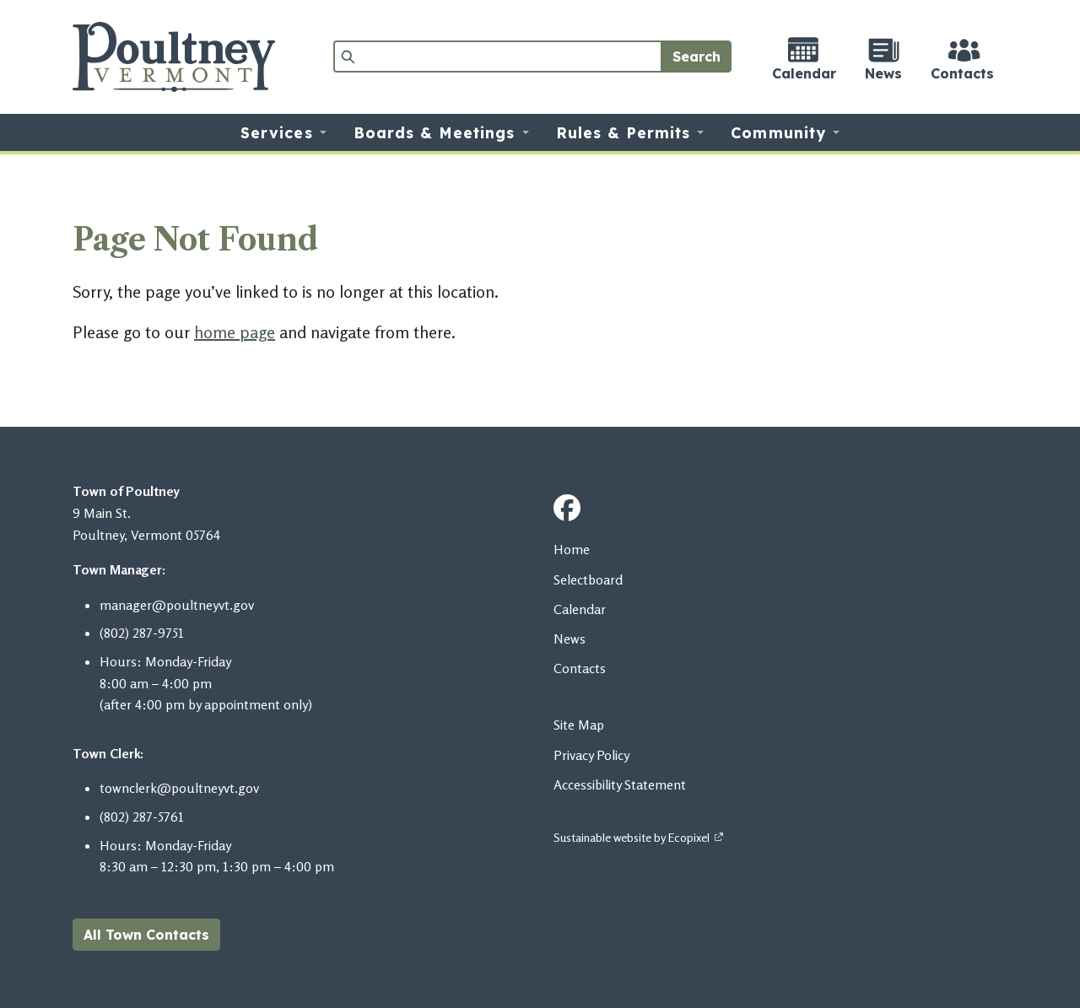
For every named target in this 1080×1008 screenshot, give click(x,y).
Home (572, 549)
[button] (283, 133)
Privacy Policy (591, 755)
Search (696, 56)
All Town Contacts (146, 934)
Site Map (579, 724)
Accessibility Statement (620, 784)
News (570, 638)
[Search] (497, 56)
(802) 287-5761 (142, 816)
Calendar (580, 609)
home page (234, 331)
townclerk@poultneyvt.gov (179, 787)
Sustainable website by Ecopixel (632, 837)
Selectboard (588, 579)
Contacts (580, 668)
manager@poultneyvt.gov (177, 604)
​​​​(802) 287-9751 (142, 632)
